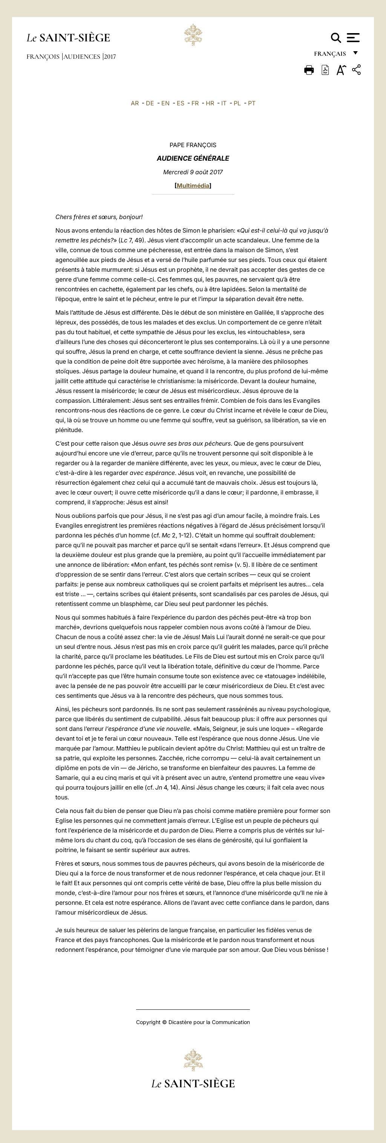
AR (135, 103)
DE (150, 103)
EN (165, 103)
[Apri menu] (352, 37)
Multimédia (193, 185)
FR (195, 103)
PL (237, 103)
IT (224, 103)
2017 (110, 56)
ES (180, 103)
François (43, 56)
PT (252, 103)
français (330, 55)
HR (210, 103)
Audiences (82, 56)
